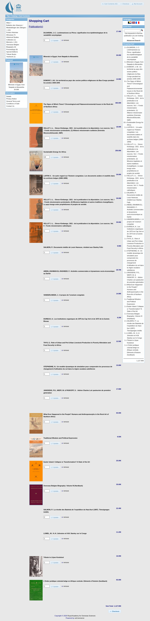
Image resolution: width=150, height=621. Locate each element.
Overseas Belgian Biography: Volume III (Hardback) (134, 316)
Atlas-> (8, 23)
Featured (9, 60)
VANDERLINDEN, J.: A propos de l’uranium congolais (135, 221)
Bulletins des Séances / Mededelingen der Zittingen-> (16, 27)
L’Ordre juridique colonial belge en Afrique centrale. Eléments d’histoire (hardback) (134, 350)
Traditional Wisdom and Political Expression (134, 301)
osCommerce (79, 618)
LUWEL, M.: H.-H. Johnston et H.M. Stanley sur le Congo (134, 335)
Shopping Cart (128, 44)
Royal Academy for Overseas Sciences (81, 616)
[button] (110, 4)
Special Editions (12, 52)
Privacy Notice (11, 99)
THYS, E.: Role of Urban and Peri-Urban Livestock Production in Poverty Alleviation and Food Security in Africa (135, 243)
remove (66, 40)
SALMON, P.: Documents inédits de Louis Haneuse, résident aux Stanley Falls (135, 197)
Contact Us (10, 106)
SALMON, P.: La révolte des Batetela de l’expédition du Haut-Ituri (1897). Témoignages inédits (135, 325)
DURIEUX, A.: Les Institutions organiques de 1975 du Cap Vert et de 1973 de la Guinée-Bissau (135, 231)
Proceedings (10, 49)
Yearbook (9, 57)
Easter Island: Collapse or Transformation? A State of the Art (135, 309)
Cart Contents (24, 16)
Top (8, 16)
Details (8, 96)
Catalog (14, 16)
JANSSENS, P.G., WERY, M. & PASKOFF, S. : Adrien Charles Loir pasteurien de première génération (135, 277)
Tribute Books (11, 54)
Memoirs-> (10, 42)
